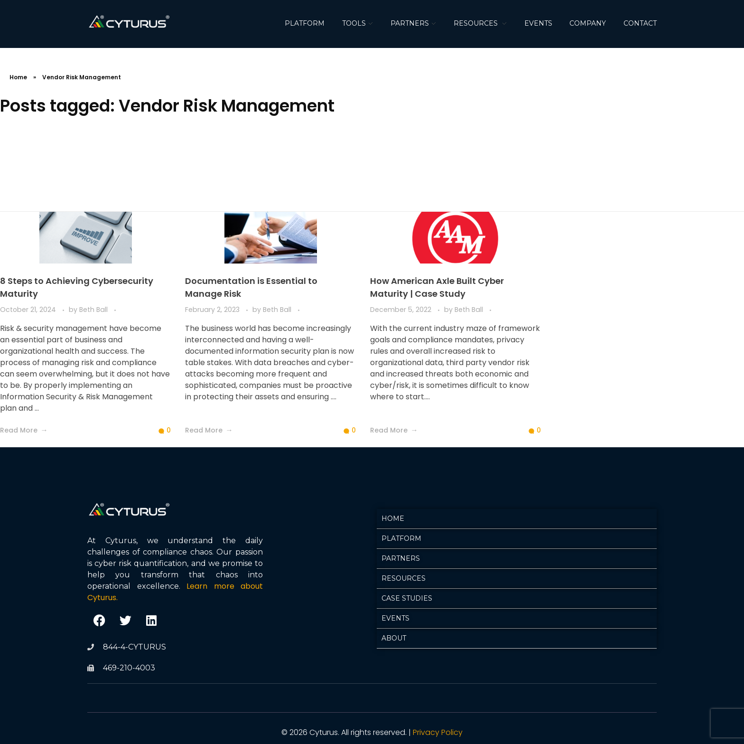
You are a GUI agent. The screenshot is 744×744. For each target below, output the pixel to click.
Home (18, 77)
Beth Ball (94, 309)
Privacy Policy (438, 732)
